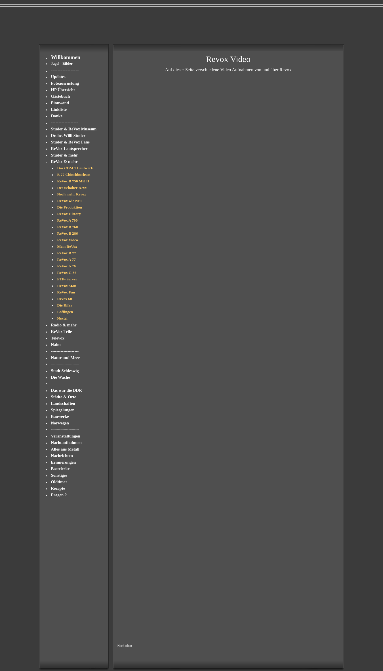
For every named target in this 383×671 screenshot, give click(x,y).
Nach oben (124, 646)
